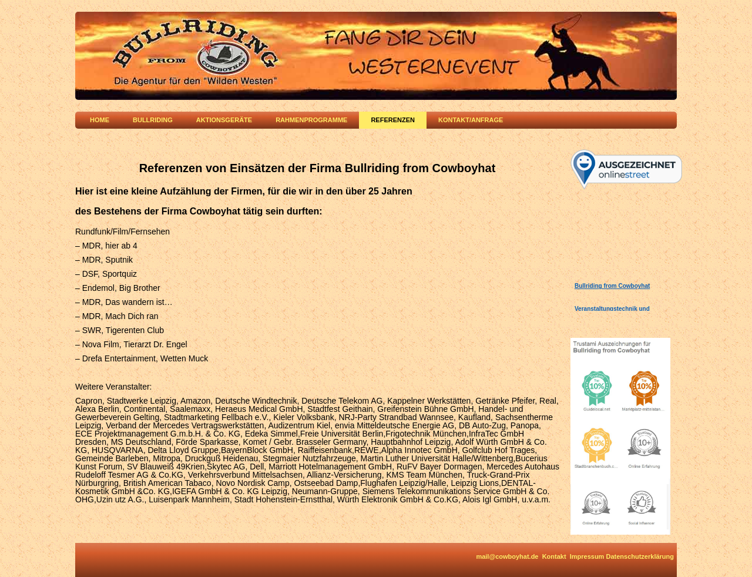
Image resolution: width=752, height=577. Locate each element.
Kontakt (554, 556)
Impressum (587, 556)
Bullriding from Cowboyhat (612, 286)
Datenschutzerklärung (640, 556)
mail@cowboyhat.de (507, 556)
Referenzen (393, 119)
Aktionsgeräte (224, 119)
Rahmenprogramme (311, 119)
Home (99, 119)
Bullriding (153, 119)
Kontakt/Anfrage (470, 119)
